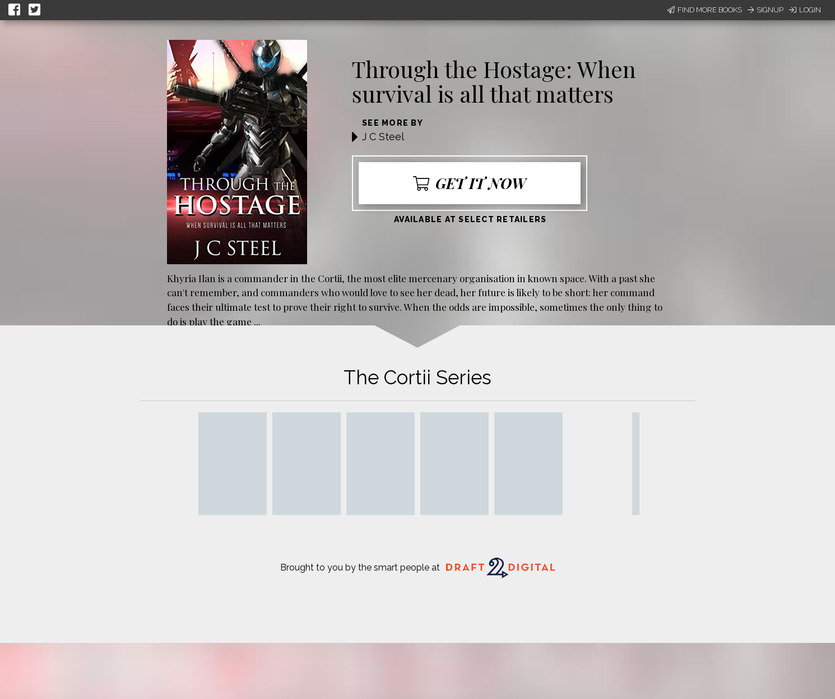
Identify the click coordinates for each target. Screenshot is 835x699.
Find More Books (704, 10)
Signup (765, 10)
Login (805, 10)
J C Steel (383, 136)
